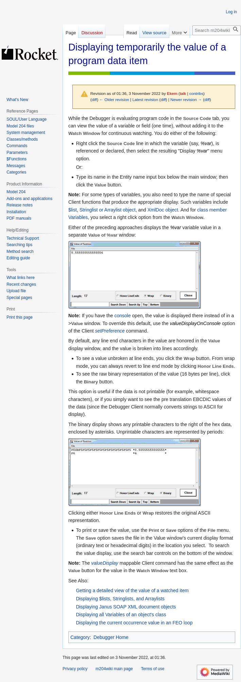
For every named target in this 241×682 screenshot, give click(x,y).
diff (94, 99)
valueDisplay (104, 563)
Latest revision (145, 99)
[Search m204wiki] (216, 30)
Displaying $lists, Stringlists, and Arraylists (120, 598)
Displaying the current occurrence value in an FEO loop (134, 622)
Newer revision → (186, 99)
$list (72, 210)
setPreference (110, 331)
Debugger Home (110, 637)
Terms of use (153, 668)
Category (80, 637)
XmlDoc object (163, 210)
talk (183, 93)
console (122, 315)
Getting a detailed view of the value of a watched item (132, 590)
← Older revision (114, 99)
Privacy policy (75, 668)
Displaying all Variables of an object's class (121, 614)
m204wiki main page (114, 668)
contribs (196, 93)
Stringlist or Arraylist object (108, 210)
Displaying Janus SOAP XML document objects (126, 606)
